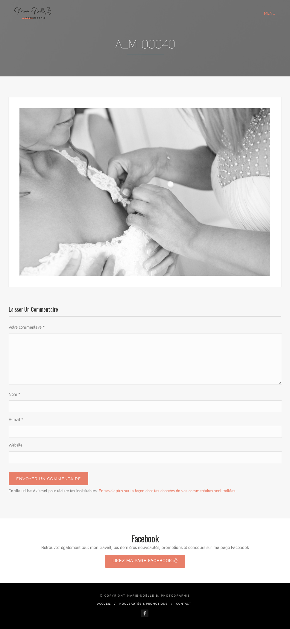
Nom (14, 395)
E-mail (16, 420)
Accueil (104, 603)
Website (15, 445)
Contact (183, 603)
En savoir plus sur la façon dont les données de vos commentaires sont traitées (167, 491)
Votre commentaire (27, 327)
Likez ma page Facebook (145, 560)
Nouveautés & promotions (143, 603)
